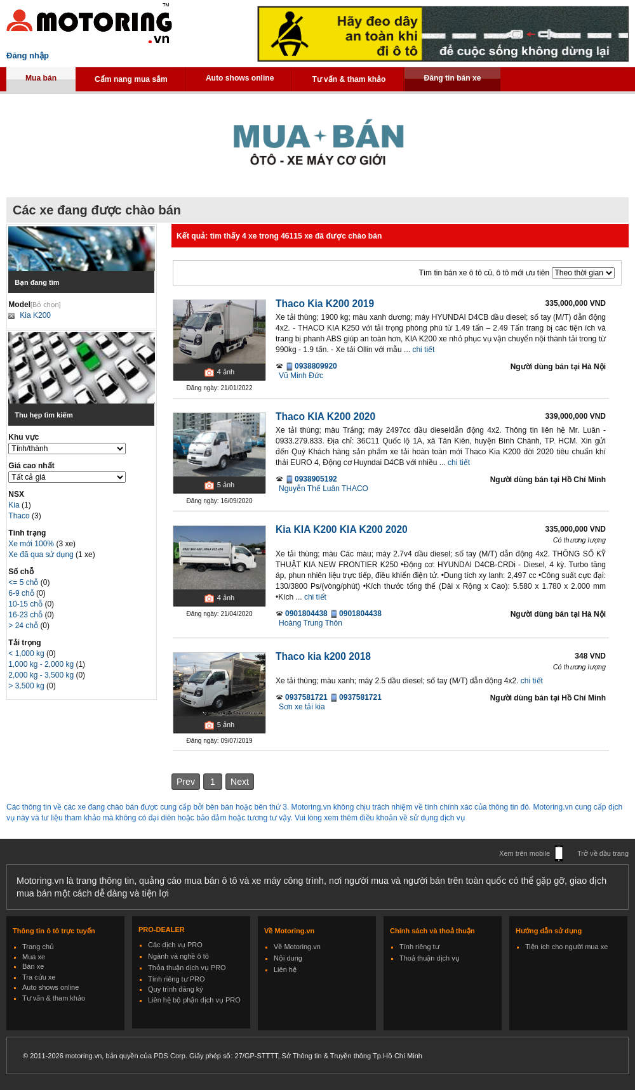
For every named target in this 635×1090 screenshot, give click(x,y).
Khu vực (23, 437)
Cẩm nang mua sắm (131, 79)
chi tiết (423, 349)
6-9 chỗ (22, 593)
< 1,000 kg (27, 653)
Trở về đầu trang (603, 853)
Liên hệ (285, 969)
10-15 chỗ (26, 604)
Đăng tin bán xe (452, 78)
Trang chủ (38, 946)
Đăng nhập (27, 55)
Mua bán (41, 78)
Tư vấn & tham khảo (348, 79)
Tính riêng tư (419, 946)
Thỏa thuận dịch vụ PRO (187, 967)
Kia (15, 505)
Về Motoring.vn (297, 946)
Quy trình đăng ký (175, 989)
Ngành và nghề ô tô (178, 956)
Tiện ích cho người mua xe (566, 946)
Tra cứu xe (38, 977)
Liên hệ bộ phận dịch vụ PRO (194, 1000)
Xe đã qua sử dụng (40, 554)
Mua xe (33, 957)
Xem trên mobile (524, 853)
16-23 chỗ (26, 614)
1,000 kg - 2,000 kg (42, 664)
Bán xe (33, 966)
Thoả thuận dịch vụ (429, 958)
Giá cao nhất (31, 465)
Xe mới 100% (31, 543)
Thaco (20, 515)
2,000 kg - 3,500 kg (42, 675)
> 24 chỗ (24, 625)
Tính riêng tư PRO (176, 979)
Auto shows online (240, 78)
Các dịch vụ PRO (175, 945)
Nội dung (288, 958)
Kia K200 (35, 315)
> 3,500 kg (27, 685)
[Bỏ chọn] (45, 304)
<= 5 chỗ (24, 582)
